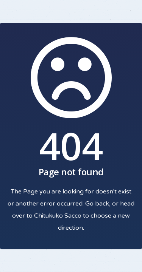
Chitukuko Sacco (57, 215)
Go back (97, 203)
